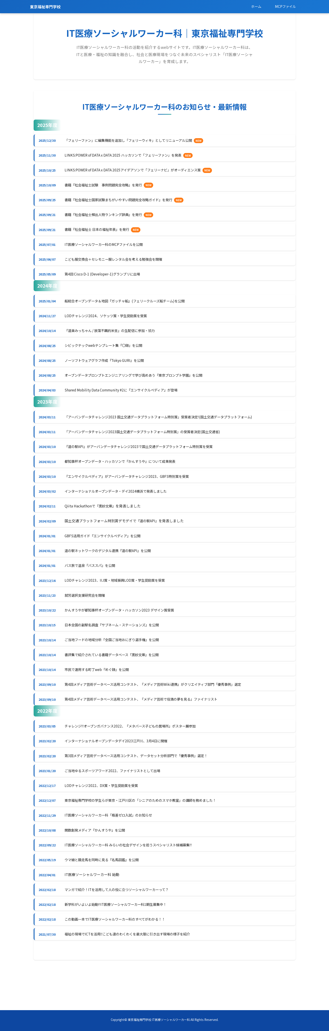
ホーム (254, 6)
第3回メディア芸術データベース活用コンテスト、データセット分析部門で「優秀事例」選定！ (142, 785)
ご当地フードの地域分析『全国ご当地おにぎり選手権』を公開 (116, 664)
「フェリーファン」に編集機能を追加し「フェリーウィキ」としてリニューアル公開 (134, 141)
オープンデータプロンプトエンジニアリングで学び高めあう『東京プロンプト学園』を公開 (139, 387)
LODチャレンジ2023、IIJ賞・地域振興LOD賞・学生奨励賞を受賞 (118, 602)
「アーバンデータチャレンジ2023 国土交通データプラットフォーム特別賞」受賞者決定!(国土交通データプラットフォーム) (166, 430)
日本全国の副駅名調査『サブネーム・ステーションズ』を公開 (116, 648)
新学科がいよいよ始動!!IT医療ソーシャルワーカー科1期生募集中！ (120, 941)
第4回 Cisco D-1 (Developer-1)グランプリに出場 (105, 281)
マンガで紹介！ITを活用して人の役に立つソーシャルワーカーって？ (121, 926)
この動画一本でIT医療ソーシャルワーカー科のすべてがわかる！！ (119, 957)
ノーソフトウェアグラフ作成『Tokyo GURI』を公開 (108, 371)
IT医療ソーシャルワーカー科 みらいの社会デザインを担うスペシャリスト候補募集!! (134, 879)
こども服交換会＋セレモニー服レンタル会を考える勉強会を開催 (118, 265)
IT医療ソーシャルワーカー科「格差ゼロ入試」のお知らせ (112, 848)
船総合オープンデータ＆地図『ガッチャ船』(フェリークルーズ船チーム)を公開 (130, 309)
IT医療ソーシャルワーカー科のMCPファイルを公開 (107, 250)
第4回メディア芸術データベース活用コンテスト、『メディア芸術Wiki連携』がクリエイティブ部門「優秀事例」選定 (160, 711)
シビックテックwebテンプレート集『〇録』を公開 (107, 355)
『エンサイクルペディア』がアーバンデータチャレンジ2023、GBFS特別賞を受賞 (132, 492)
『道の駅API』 (149, 539)
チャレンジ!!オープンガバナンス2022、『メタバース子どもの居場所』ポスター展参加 (135, 754)
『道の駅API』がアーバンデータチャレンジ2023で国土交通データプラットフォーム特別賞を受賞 (144, 461)
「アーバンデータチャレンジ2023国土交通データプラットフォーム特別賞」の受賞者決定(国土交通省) (148, 445)
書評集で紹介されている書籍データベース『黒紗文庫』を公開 (116, 680)
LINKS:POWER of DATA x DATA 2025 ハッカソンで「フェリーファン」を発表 (128, 156)
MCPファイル (285, 6)
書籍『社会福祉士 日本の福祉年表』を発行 (100, 234)
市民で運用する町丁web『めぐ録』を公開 (100, 695)
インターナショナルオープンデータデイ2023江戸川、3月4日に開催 (120, 770)
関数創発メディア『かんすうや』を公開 (98, 863)
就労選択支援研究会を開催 (87, 617)
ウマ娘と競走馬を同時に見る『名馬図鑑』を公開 (105, 895)
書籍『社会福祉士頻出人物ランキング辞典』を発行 (107, 219)
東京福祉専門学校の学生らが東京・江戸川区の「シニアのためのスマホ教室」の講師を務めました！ (146, 832)
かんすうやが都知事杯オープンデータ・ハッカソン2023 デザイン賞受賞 (124, 633)
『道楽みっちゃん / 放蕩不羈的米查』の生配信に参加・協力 (114, 340)
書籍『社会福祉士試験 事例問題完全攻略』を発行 (107, 187)
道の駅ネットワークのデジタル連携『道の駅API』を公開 (111, 570)
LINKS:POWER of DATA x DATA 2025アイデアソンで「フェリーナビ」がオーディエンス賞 (138, 172)
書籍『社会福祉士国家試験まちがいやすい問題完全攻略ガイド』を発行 (123, 203)
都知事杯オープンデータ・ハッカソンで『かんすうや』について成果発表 (125, 477)
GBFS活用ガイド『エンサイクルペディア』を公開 (106, 555)
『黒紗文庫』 (107, 523)
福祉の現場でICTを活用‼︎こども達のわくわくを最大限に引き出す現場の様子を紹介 (133, 973)
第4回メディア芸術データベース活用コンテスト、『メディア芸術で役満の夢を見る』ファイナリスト (147, 726)
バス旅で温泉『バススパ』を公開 (93, 586)
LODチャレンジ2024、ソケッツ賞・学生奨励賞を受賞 (109, 324)
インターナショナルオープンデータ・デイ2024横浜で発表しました (120, 508)
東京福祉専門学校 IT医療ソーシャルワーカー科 (159, 1020)
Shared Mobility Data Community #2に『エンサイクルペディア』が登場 (125, 402)
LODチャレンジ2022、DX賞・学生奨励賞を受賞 (104, 816)
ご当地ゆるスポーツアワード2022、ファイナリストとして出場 (116, 801)
